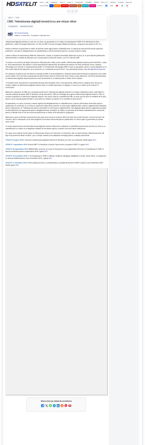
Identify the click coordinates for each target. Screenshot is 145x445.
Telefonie (113, 2)
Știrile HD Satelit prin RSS (124, 264)
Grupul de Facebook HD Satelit (124, 230)
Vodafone (65, 5)
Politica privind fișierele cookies (124, 311)
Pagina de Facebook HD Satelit (124, 223)
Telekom (92, 5)
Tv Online (121, 2)
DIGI (51, 5)
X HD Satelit (124, 253)
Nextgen (85, 5)
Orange (57, 5)
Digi (113, 282)
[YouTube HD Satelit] (116, 5)
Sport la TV (104, 2)
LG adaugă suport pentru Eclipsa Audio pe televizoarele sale (123, 81)
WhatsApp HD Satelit (124, 237)
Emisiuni (96, 2)
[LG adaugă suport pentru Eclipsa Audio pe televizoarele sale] (123, 92)
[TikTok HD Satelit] (122, 5)
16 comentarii (12, 26)
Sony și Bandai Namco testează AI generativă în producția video (124, 56)
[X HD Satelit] (127, 5)
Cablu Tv (62, 2)
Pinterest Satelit (123, 258)
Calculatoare (44, 5)
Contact (100, 5)
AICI (94, 140)
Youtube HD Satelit (123, 242)
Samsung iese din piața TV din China (123, 33)
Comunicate (54, 2)
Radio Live (129, 2)
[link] (123, 39)
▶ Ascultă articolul (27, 26)
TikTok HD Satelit (124, 247)
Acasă (41, 2)
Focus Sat (73, 5)
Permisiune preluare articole (123, 305)
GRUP (111, 5)
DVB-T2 (10, 17)
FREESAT (120, 282)
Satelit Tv (70, 2)
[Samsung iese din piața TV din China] (123, 43)
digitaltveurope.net (97, 69)
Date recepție (79, 2)
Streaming (88, 2)
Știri (47, 2)
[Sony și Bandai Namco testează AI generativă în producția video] (123, 68)
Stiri (17, 17)
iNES (79, 5)
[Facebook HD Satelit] (106, 5)
